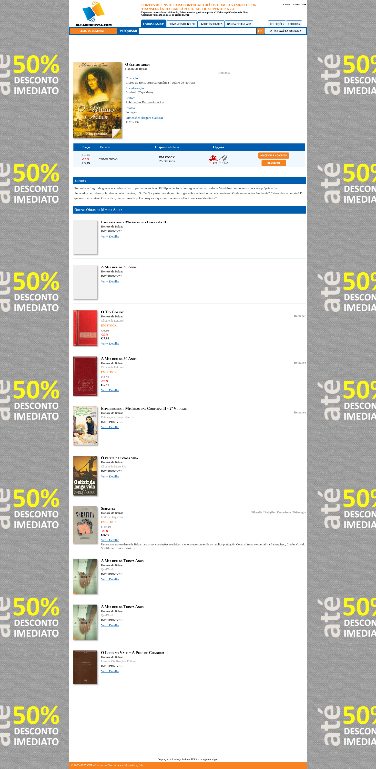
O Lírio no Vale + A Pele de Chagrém (132, 652)
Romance (224, 72)
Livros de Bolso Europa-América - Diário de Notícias (160, 82)
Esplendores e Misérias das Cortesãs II (133, 222)
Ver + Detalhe (110, 236)
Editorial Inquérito (112, 517)
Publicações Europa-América (145, 102)
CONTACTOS (299, 4)
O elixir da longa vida (119, 458)
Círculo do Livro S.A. (114, 466)
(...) (132, 548)
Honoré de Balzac (136, 69)
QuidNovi (107, 569)
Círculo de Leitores (112, 320)
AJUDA (286, 4)
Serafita (108, 508)
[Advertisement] (189, 48)
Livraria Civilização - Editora (118, 661)
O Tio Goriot (112, 312)
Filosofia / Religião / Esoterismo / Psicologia (278, 512)
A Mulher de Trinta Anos (122, 561)
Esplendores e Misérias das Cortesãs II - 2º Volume (144, 408)
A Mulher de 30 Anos (118, 267)
